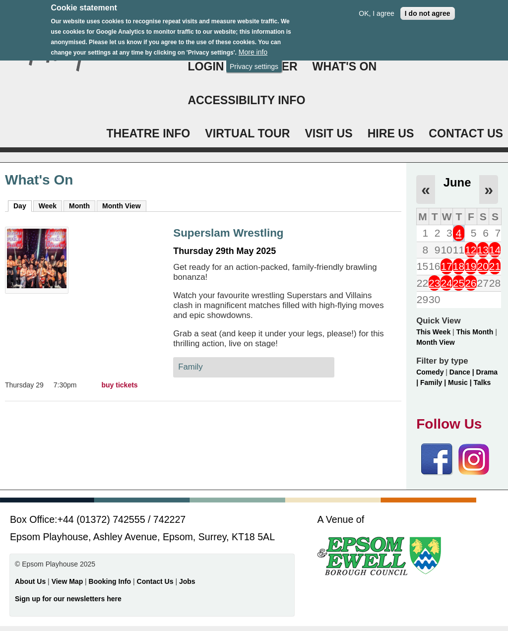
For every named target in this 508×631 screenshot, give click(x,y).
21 (495, 266)
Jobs (187, 581)
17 (446, 266)
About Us (30, 581)
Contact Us (156, 581)
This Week (433, 332)
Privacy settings (254, 62)
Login (206, 66)
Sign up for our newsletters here (68, 599)
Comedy (430, 372)
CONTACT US (466, 133)
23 (434, 283)
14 (495, 249)
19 (470, 266)
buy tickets (120, 385)
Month (79, 206)
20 (483, 266)
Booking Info (110, 581)
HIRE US (391, 133)
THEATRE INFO (148, 133)
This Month (475, 332)
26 (470, 283)
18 (458, 266)
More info (253, 48)
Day (22, 205)
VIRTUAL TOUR (247, 133)
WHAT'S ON (345, 66)
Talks (482, 382)
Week (48, 206)
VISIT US (328, 133)
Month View (121, 206)
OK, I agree (376, 9)
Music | (460, 382)
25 (458, 283)
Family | (434, 382)
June (457, 182)
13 (483, 249)
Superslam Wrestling (228, 233)
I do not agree (427, 9)
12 (470, 249)
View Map (68, 581)
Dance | (462, 372)
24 (446, 283)
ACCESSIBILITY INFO (246, 100)
